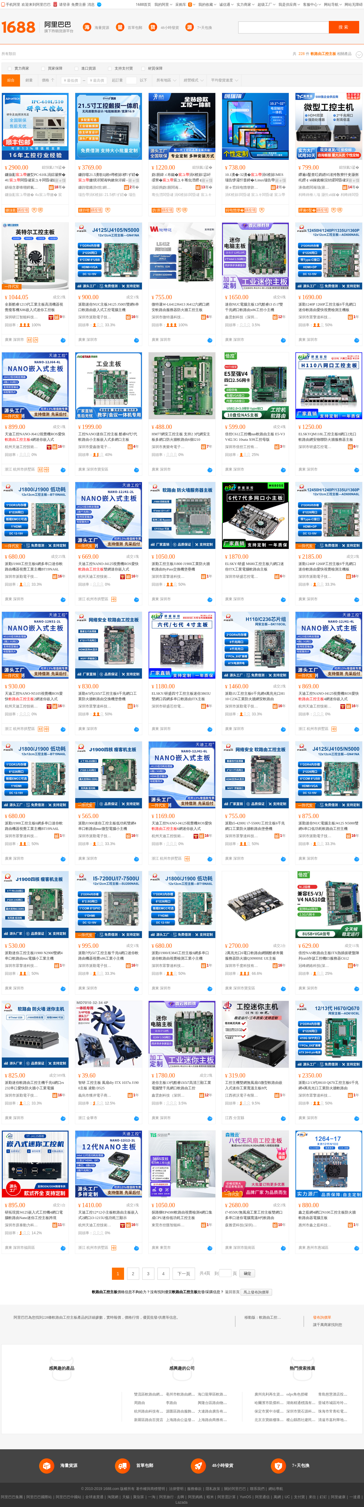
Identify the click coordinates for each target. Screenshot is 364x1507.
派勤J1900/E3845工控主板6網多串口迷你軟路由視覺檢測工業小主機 (180, 956)
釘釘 (323, 1497)
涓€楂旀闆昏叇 (187, 195)
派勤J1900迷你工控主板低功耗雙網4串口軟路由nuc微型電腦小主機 (107, 826)
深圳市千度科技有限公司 (241, 966)
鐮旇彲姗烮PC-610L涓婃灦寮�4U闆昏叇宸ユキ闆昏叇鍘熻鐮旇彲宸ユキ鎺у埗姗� (35, 178)
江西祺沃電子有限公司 (241, 1095)
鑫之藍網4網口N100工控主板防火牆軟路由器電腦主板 (327, 1215)
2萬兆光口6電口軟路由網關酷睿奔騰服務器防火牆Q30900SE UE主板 (254, 956)
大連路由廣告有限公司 (216, 1411)
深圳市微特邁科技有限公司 (168, 317)
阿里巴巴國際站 (39, 1497)
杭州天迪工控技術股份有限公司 (21, 447)
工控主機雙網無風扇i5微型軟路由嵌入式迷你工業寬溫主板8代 (253, 1085)
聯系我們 (257, 1489)
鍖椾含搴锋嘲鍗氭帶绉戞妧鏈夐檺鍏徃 (21, 187)
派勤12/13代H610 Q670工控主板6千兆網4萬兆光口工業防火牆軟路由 (328, 1085)
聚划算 (138, 1497)
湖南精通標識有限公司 (304, 1403)
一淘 (151, 1497)
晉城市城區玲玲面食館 (336, 1403)
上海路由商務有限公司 (216, 1420)
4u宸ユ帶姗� (46, 195)
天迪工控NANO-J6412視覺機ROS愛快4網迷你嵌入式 (35, 437)
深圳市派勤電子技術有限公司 (95, 317)
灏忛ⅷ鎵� (330, 195)
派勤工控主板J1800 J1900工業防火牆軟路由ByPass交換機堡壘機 (181, 566)
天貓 (126, 1497)
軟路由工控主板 (272, 1317)
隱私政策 (213, 1489)
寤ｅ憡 (60, 180)
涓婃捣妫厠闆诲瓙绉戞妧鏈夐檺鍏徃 (168, 187)
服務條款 (194, 1489)
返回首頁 (232, 1292)
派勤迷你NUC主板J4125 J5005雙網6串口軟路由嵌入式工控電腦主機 (108, 307)
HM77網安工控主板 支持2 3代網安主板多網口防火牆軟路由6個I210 (181, 437)
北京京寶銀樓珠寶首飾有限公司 (279, 1420)
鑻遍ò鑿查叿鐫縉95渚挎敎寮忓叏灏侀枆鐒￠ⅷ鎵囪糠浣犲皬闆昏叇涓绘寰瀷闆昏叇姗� (328, 178)
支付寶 (299, 1497)
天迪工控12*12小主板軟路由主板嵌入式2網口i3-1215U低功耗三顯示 (108, 1215)
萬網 (277, 1497)
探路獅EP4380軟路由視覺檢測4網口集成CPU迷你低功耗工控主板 (182, 1215)
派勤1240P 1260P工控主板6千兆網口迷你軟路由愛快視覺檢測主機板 (327, 307)
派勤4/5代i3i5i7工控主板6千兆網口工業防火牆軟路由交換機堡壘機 (107, 696)
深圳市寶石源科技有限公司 (308, 1411)
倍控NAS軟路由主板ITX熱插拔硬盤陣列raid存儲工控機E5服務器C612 (328, 956)
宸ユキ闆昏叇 (262, 195)
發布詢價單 (322, 1317)
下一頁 (183, 1273)
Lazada (181, 1502)
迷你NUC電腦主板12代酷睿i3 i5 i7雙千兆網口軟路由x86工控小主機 (254, 307)
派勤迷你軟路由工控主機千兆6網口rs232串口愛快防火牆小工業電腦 (34, 1085)
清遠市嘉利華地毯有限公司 (340, 1420)
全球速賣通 (94, 1497)
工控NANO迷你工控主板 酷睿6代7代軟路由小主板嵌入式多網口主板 (107, 437)
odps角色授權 (297, 1394)
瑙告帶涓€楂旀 (90, 195)
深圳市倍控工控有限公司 (241, 447)
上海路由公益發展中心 (184, 1420)
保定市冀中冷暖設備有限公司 (278, 1411)
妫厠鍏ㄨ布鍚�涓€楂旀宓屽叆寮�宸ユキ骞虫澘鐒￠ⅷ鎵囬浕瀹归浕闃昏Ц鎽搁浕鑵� (181, 178)
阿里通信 (262, 1497)
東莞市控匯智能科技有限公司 (168, 1225)
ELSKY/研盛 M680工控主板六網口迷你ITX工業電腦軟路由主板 (254, 566)
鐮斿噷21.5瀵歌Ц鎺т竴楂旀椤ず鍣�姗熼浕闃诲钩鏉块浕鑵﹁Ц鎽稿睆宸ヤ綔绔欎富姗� (108, 178)
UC (287, 1497)
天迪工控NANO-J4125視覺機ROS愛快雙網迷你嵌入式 (108, 566)
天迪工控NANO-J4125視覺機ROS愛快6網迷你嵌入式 (182, 826)
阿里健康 (338, 1497)
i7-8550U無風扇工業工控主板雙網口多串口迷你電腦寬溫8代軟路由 (254, 1215)
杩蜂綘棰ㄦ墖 (309, 195)
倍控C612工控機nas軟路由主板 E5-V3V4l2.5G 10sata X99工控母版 (255, 437)
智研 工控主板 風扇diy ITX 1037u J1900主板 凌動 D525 (108, 1085)
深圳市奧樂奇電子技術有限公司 (168, 447)
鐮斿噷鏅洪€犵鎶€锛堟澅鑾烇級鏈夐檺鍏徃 (95, 187)
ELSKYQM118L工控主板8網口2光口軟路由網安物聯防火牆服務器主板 (327, 437)
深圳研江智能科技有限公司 (21, 317)
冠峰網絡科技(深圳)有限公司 (315, 966)
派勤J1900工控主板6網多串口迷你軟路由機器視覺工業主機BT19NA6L (34, 566)
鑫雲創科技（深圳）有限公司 (241, 317)
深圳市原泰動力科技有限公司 (21, 1225)
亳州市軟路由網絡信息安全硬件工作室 (197, 1394)
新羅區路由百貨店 (148, 1420)
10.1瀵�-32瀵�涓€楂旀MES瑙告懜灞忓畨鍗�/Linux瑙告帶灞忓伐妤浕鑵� (255, 178)
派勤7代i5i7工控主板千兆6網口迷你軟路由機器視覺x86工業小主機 (108, 956)
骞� (60, 187)
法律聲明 (176, 1489)
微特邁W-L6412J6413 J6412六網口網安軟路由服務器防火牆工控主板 (180, 307)
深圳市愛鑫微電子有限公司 (95, 447)
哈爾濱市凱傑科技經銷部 (274, 1403)
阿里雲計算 (226, 1497)
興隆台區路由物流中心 (216, 1403)
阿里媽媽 (195, 1497)
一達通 (354, 1497)
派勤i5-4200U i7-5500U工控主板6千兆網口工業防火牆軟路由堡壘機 (255, 826)
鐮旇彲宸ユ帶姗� (19, 195)
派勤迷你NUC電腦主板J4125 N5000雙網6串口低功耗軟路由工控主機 (328, 826)
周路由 (139, 1403)
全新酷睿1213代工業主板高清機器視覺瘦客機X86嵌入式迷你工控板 (34, 307)
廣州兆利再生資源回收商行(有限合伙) (284, 1394)
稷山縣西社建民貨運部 (304, 1420)
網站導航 (275, 1489)
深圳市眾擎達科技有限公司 (315, 317)
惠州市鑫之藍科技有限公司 (315, 1225)
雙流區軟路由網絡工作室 (154, 1394)
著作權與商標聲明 (150, 1489)
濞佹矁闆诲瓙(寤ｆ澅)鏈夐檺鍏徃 (315, 187)
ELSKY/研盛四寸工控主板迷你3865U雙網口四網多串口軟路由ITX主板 (181, 696)
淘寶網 (112, 1497)
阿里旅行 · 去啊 (171, 1497)
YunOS (245, 1497)
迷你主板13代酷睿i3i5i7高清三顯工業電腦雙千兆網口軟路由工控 (181, 1085)
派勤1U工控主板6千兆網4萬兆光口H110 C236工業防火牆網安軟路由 (255, 696)
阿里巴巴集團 (12, 1497)
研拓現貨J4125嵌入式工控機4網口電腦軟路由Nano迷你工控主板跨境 (34, 1215)
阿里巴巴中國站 (68, 1497)
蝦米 (210, 1497)
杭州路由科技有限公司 (152, 1411)
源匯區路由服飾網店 (182, 1411)
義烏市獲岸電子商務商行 (95, 1095)
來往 (312, 1497)
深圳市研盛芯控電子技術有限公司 (315, 447)
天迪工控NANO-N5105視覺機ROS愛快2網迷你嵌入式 (34, 696)
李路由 (171, 1403)
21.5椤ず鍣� (115, 195)
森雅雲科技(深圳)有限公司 (241, 1225)
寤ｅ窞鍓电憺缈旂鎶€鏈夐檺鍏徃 (241, 187)
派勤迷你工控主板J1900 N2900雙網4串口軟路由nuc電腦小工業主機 (33, 956)
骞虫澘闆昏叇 (163, 195)
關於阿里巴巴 (235, 1489)
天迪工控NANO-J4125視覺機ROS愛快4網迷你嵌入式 (328, 696)
